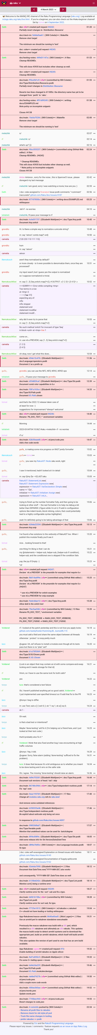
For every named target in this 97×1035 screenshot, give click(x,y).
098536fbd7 (34, 825)
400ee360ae (34, 988)
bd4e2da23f (34, 965)
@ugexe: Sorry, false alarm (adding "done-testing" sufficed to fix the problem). (49, 757)
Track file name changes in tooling (36, 1016)
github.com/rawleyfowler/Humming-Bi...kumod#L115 (43, 631)
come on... (24, 336)
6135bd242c (34, 881)
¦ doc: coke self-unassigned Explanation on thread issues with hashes (50, 853)
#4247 (51, 569)
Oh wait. (23, 716)
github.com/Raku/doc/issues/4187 (46, 195)
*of (20, 565)
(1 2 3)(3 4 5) (22, 346)
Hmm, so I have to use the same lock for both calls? (42, 673)
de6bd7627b (34, 976)
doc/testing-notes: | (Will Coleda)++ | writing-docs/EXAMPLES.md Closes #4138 (45, 106)
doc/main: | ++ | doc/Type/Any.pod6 (42, 602)
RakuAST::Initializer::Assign (43, 493)
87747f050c (34, 199)
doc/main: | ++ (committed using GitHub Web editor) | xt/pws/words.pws (50, 991)
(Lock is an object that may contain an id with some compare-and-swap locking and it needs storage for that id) (51, 665)
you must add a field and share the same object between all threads (49, 634)
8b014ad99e (34, 577)
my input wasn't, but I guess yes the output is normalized (44, 272)
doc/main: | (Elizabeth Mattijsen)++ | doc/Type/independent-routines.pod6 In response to (42, 814)
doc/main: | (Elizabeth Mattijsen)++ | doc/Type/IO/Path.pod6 (41, 392)
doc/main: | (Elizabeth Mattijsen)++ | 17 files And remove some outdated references (45, 798)
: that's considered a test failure (35, 685)
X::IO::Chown (34, 657)
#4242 (51, 27)
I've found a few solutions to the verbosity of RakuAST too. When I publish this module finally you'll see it (48, 535)
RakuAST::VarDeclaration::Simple (47, 487)
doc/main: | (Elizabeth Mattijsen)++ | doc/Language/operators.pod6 (41, 361)
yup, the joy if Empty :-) (29, 561)
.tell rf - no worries (27, 209)
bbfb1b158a (34, 897)
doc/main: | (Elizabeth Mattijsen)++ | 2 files (44, 958)
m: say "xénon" (25, 249)
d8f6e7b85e (34, 845)
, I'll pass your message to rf (35, 215)
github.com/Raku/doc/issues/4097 (49, 820)
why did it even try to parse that (33, 319)
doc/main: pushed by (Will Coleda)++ (51, 1013)
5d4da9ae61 (38, 35)
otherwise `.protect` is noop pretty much (37, 638)
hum (21, 245)
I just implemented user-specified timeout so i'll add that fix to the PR (50, 694)
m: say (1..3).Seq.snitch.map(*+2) (34, 323)
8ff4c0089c (34, 836)
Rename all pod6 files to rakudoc (35, 1010)
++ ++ (27, 455)
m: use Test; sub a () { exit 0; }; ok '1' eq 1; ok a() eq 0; (42, 706)
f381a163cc (34, 389)
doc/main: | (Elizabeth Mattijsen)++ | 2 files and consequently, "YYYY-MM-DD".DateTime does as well (45, 871)
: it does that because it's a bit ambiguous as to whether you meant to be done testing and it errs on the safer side (51, 765)
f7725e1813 (34, 908)
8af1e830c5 (34, 957)
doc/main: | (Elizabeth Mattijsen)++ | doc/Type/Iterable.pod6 (46, 828)
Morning (23, 423)
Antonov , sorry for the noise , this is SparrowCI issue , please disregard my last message (49, 179)
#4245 (52, 72)
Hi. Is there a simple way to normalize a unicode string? (44, 229)
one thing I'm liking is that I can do (34, 549)
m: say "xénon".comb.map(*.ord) (33, 235)
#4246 (51, 414)
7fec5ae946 (34, 609)
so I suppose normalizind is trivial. (34, 276)
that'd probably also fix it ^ (31, 737)
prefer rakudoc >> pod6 (31, 1019)
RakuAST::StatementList (30, 480)
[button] (93, 3)
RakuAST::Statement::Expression (34, 483)
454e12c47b (34, 358)
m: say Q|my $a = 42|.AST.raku (32, 476)
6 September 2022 (55, 22)
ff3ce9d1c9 (34, 80)
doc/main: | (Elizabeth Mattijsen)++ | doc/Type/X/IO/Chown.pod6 (41, 654)
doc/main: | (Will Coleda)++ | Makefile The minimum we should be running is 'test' (42, 122)
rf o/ (21, 435)
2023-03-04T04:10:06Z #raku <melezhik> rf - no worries (44, 429)
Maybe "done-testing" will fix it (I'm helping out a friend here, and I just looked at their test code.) (50, 729)
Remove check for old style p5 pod (36, 1013)
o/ (20, 133)
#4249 (51, 889)
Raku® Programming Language (59, 1023)
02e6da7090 (34, 866)
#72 (62, 949)
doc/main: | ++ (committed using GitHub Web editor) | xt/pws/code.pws (50, 979)
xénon (22, 253)
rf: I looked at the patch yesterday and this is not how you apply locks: (50, 629)
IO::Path (32, 395)
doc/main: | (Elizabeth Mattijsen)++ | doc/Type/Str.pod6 (49, 382)
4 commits (34, 1007)
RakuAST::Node (44, 461)
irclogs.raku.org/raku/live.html (15, 19)
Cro (35, 1023)
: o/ (24, 139)
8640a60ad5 (53, 916)
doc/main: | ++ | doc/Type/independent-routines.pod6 (50, 787)
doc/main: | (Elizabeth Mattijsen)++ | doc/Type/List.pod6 (50, 882)
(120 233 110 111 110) (29, 239)
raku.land (55, 797)
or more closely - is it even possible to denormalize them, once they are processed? (51, 265)
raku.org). (76, 16)
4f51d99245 (42, 100)
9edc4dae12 (34, 601)
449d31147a (42, 57)
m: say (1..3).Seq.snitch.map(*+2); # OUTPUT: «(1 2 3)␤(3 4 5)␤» (48, 282)
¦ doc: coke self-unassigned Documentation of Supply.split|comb (48, 860)
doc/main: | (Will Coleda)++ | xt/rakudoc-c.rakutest (48, 910)
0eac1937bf (34, 794)
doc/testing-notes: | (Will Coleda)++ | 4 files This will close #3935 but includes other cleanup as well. (44, 62)
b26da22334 (35, 524)
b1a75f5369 (34, 651)
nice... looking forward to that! (32, 543)
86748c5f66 (34, 786)
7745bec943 (34, 999)
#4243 (52, 49)
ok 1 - (21, 710)
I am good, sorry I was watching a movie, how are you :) (48, 186)
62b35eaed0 (34, 440)
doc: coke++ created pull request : (37, 51)
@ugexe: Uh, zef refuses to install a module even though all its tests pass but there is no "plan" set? (49, 645)
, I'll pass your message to (37, 377)
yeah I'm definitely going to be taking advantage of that (43, 520)
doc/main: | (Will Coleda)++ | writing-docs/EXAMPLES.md (51, 201)
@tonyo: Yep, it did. (28, 752)
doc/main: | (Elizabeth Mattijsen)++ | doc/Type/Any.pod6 (50, 221)
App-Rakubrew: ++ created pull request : (42, 950)
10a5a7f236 (34, 117)
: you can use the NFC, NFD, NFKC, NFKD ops (43, 371)
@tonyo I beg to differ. (29, 700)
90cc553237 (34, 149)
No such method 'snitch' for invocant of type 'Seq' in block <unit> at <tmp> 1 (41, 328)
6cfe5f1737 (34, 219)
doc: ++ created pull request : (41, 28)
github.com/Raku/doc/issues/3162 (35, 862)
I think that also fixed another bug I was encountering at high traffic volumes (50, 744)
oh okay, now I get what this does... (35, 354)
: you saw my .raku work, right (42, 461)
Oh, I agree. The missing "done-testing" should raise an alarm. (46, 773)
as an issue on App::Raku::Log (73, 1026)
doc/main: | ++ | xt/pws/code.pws (41, 441)
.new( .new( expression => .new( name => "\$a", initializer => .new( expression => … (43, 488)
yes (20, 679)
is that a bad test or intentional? (33, 722)
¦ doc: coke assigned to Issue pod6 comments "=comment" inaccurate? (50, 193)
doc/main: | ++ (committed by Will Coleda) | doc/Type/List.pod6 (46, 900)
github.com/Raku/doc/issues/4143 (35, 855)
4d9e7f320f (34, 777)
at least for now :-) (27, 406)
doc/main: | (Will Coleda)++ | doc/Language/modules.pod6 (51, 846)
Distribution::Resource (53, 86)
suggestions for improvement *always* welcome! (41, 409)
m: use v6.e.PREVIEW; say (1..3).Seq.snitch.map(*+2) (43, 340)
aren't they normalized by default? (34, 259)
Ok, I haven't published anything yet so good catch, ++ (47, 690)
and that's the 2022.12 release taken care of (39, 402)
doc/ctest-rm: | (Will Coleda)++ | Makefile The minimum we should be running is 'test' (43, 39)
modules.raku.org (37, 797)
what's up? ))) (25, 145)
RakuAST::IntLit (39, 496)
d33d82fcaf (34, 381)
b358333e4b (35, 808)
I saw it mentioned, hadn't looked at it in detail (39, 470)
